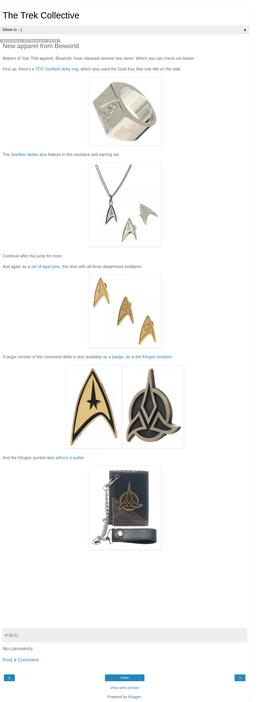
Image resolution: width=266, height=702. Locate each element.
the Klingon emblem (153, 357)
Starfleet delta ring (56, 69)
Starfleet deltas (24, 154)
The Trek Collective (41, 15)
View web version (124, 688)
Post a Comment (21, 659)
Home (125, 678)
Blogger (134, 697)
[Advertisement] (164, 588)
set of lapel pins (45, 266)
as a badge (113, 357)
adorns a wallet (69, 458)
